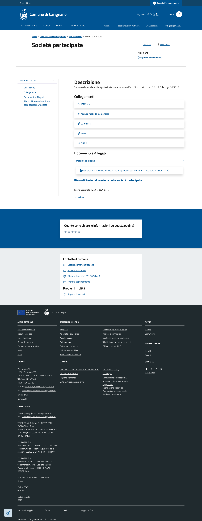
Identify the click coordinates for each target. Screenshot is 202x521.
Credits (65, 510)
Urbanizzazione (152, 25)
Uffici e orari (23, 394)
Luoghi (148, 351)
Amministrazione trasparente (53, 36)
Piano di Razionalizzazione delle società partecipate (108, 180)
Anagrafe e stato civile (69, 333)
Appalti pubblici (66, 337)
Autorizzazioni (66, 342)
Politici (20, 350)
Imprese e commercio (112, 333)
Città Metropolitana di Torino (72, 381)
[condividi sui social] (144, 44)
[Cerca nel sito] (178, 14)
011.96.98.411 (32, 379)
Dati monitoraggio (25, 510)
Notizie (148, 329)
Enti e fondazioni (25, 337)
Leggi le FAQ (108, 384)
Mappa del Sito (87, 510)
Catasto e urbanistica (69, 346)
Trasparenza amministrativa (128, 25)
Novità (46, 25)
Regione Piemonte (26, 3)
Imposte (107, 25)
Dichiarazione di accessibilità (115, 377)
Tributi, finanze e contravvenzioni (117, 342)
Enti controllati (75, 36)
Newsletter (150, 372)
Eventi (148, 355)
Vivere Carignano (77, 25)
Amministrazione (29, 25)
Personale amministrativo (28, 346)
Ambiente (64, 329)
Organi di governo (25, 342)
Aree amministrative (26, 329)
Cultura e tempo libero (69, 350)
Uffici (20, 354)
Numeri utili (22, 398)
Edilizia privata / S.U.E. (112, 346)
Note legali (107, 373)
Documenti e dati (25, 333)
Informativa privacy (111, 369)
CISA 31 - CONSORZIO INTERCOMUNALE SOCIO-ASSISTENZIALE (79, 371)
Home (34, 36)
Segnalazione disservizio (113, 387)
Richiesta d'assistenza (112, 394)
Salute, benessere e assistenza (116, 337)
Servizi (59, 25)
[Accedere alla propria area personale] (166, 3)
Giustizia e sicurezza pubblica (115, 329)
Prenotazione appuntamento (115, 391)
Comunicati (150, 333)
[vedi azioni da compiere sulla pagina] (163, 44)
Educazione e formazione (70, 354)
